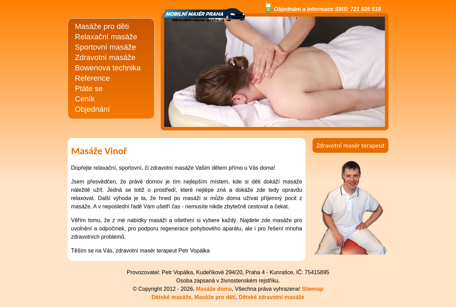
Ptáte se (89, 88)
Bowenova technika (108, 67)
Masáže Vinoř (99, 151)
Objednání (92, 109)
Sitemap (312, 289)
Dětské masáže (171, 297)
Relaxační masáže (106, 36)
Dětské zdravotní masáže (271, 297)
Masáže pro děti (102, 26)
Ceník (85, 99)
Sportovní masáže (105, 47)
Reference (92, 78)
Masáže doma (214, 289)
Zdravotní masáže (105, 57)
